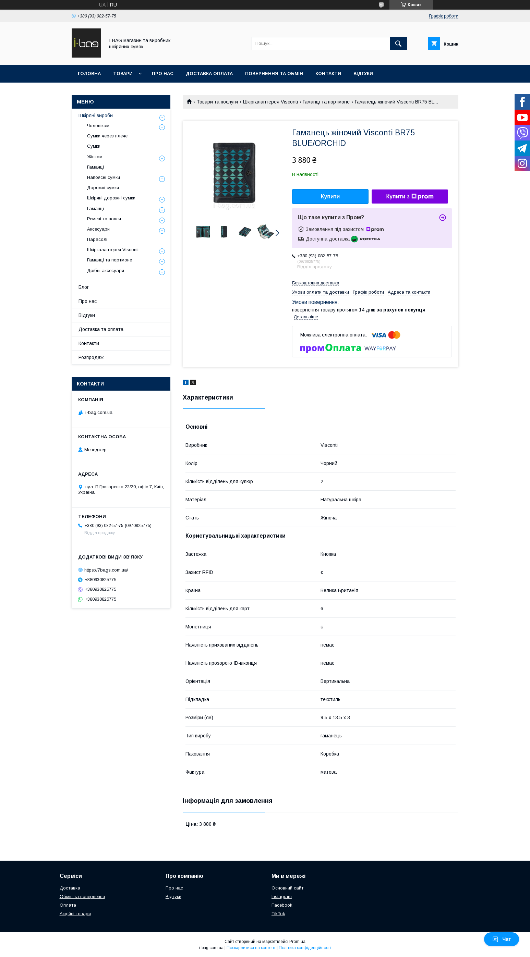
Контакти (328, 73)
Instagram (282, 896)
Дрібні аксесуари (105, 270)
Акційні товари (75, 913)
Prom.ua (297, 941)
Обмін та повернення (82, 896)
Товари (123, 73)
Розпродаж (91, 357)
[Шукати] (398, 43)
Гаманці (95, 167)
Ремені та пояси (104, 218)
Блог (84, 287)
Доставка (70, 888)
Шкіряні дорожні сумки (111, 197)
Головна (89, 73)
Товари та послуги (217, 102)
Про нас (162, 73)
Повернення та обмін (274, 73)
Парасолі (97, 239)
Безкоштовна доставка (315, 282)
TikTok (278, 913)
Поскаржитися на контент (251, 947)
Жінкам (95, 156)
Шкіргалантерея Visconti (270, 102)
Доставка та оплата (101, 329)
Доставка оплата (209, 73)
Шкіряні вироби (96, 115)
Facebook (282, 905)
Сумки (93, 146)
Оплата (68, 905)
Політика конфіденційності (305, 947)
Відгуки (363, 73)
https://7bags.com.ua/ (106, 570)
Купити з (409, 197)
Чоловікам (98, 125)
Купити (330, 196)
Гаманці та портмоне (326, 102)
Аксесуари (98, 229)
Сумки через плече (107, 135)
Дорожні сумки (103, 187)
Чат (501, 939)
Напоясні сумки (103, 177)
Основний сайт (287, 888)
